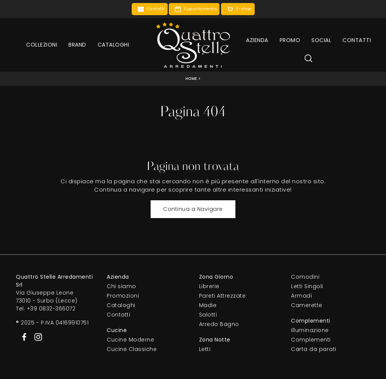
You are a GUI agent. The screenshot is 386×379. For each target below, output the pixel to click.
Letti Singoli (307, 286)
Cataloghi (113, 44)
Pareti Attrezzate (222, 295)
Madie (208, 305)
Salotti (208, 314)
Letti (205, 349)
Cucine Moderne (130, 339)
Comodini (305, 277)
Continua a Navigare (193, 209)
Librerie (209, 286)
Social (321, 40)
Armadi (301, 295)
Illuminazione (310, 330)
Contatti (356, 40)
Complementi (311, 339)
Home (191, 78)
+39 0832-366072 (51, 308)
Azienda (257, 40)
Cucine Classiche (132, 349)
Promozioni (123, 295)
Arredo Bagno (219, 324)
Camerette (306, 305)
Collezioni (41, 44)
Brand (77, 44)
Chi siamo (121, 286)
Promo (290, 40)
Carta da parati (313, 349)
